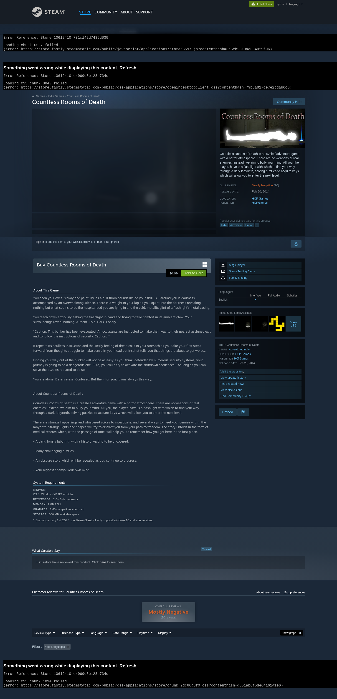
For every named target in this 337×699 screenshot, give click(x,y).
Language (96, 641)
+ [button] (257, 230)
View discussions (231, 395)
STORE (85, 12)
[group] (168, 656)
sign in (280, 4)
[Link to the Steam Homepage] (52, 16)
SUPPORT (144, 12)
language (294, 4)
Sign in (40, 247)
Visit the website (232, 377)
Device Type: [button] (265, 655)
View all (206, 554)
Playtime (143, 641)
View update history (233, 383)
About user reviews (268, 598)
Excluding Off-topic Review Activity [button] (101, 655)
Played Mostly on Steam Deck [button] (168, 655)
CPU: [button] (230, 655)
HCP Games (260, 204)
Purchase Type (71, 641)
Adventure (236, 230)
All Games (38, 101)
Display (163, 641)
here (103, 568)
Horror (249, 230)
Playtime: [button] (136, 655)
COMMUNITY (105, 12)
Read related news (232, 389)
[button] (194, 278)
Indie (224, 230)
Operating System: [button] (207, 655)
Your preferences (294, 598)
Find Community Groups (235, 401)
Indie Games (56, 101)
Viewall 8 (293, 329)
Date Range (120, 641)
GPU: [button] (245, 655)
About (126, 12)
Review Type (42, 641)
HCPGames (260, 208)
